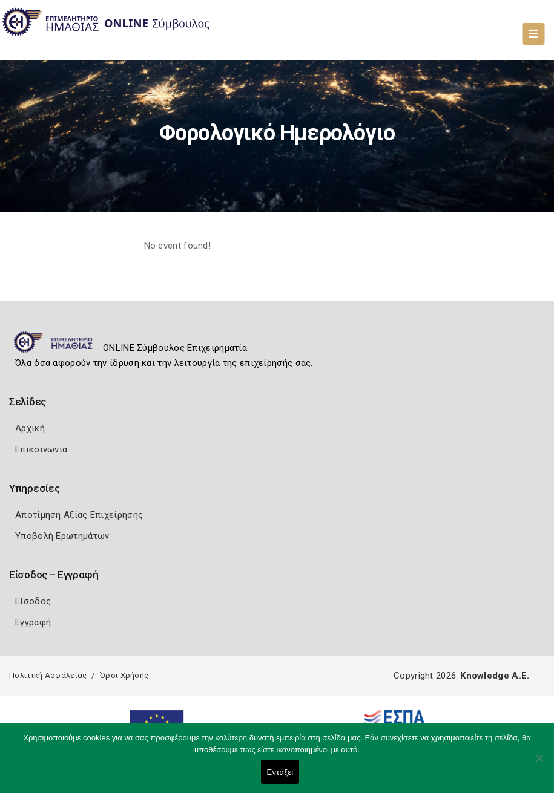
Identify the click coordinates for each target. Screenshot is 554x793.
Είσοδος (33, 601)
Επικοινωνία (41, 449)
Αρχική (30, 428)
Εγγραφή (33, 622)
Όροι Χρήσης (124, 675)
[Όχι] (539, 764)
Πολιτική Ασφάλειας (48, 675)
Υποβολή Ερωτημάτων (62, 535)
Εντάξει (280, 772)
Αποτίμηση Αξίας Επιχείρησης (79, 514)
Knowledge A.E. (494, 675)
